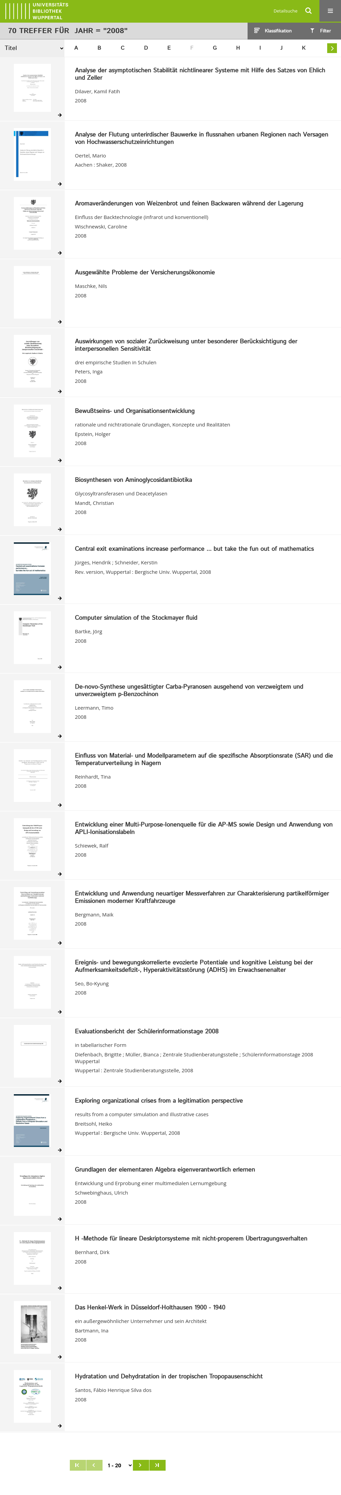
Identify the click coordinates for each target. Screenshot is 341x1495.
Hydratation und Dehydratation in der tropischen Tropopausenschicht (169, 1377)
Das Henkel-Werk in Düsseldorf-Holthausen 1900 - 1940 (150, 1308)
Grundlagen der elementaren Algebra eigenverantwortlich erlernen (165, 1170)
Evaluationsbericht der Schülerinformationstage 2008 (147, 1032)
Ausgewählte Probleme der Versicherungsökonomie (145, 273)
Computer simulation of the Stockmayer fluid (136, 618)
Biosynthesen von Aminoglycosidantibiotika (133, 480)
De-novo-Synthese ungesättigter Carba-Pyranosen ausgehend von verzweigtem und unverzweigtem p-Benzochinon (189, 691)
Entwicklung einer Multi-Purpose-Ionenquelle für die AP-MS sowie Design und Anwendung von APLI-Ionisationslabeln (204, 829)
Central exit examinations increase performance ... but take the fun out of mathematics (194, 549)
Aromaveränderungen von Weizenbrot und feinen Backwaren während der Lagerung (189, 204)
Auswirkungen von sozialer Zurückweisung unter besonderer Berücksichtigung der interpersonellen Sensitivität (186, 345)
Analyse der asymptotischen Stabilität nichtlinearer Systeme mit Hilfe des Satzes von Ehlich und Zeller (200, 74)
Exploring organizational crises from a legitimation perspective (159, 1101)
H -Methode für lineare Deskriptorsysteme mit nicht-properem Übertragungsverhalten (191, 1239)
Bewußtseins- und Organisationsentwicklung (135, 411)
